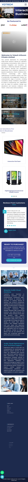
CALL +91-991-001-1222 (14, 260)
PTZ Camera (11, 428)
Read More (9, 103)
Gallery (10, 407)
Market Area (11, 410)
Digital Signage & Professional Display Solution (14, 191)
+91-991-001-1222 (6, 1)
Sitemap (11, 409)
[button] (11, 196)
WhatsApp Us (16, 1)
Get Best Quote (14, 255)
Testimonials (11, 408)
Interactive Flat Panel (14, 161)
